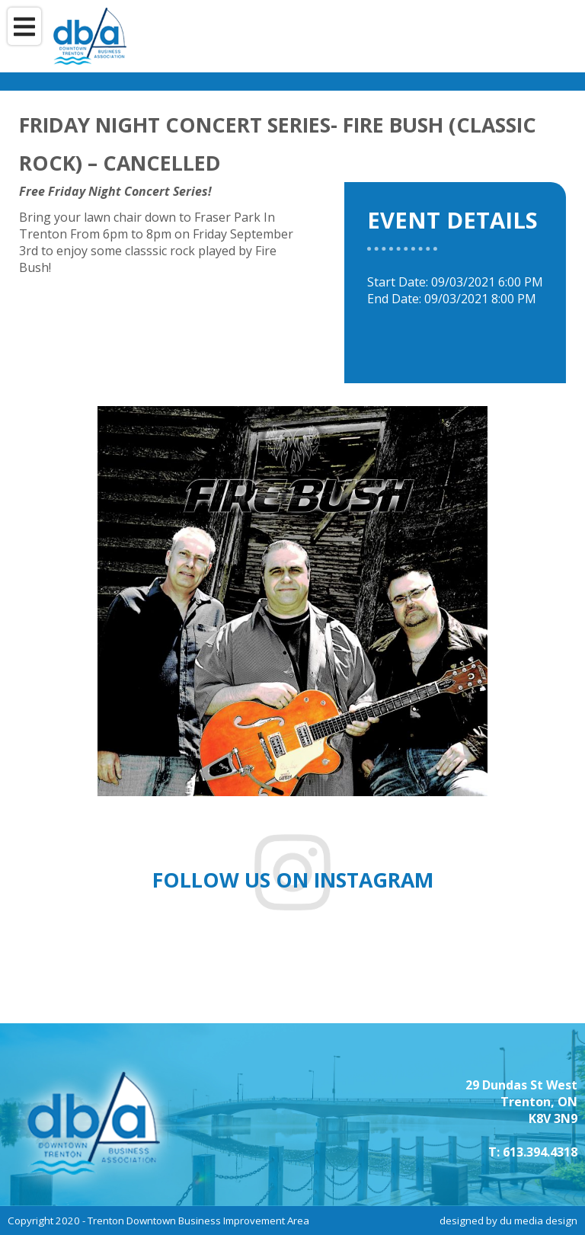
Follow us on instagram (292, 880)
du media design (538, 1220)
